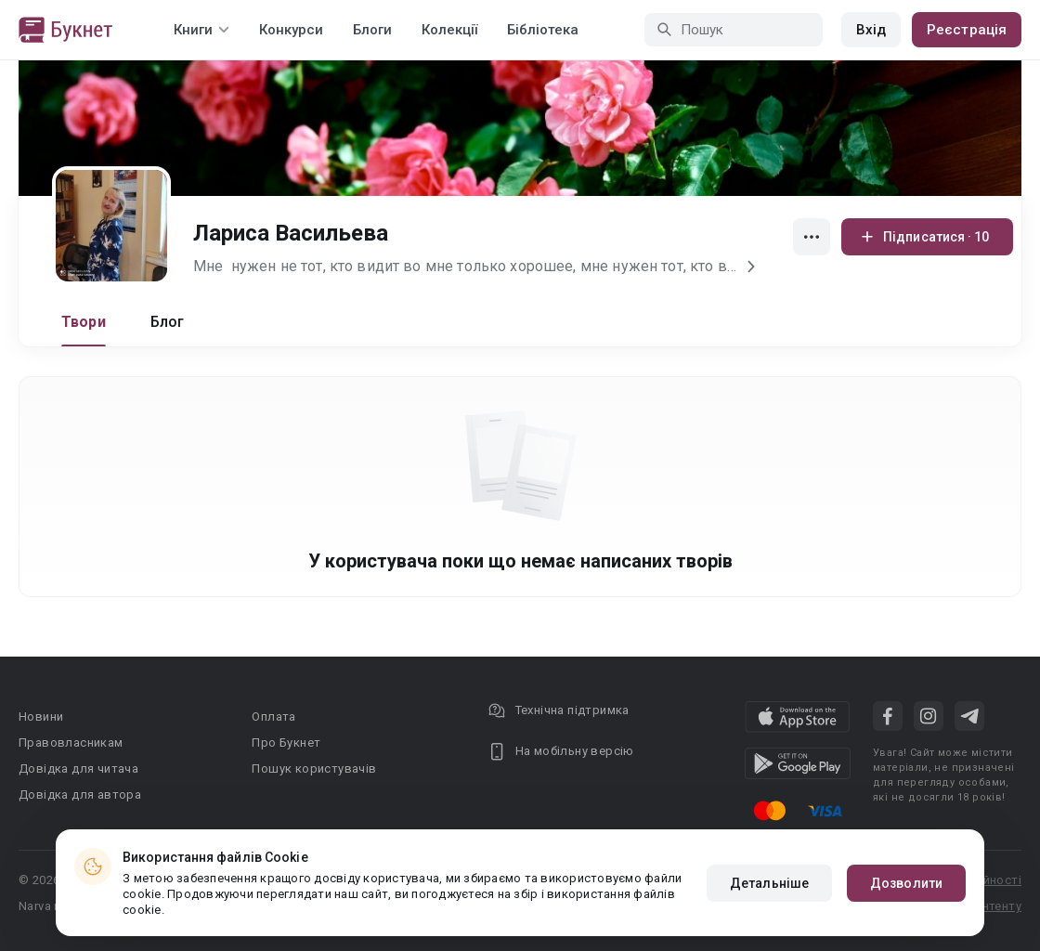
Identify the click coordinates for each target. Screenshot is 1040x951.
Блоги (372, 29)
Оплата (273, 716)
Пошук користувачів (314, 768)
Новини (41, 716)
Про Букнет (286, 742)
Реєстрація (967, 29)
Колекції (449, 29)
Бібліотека (542, 29)
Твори (83, 322)
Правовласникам (71, 742)
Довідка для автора (80, 794)
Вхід (871, 29)
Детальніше (769, 883)
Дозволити (906, 883)
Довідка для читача (78, 768)
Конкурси (291, 29)
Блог (167, 322)
